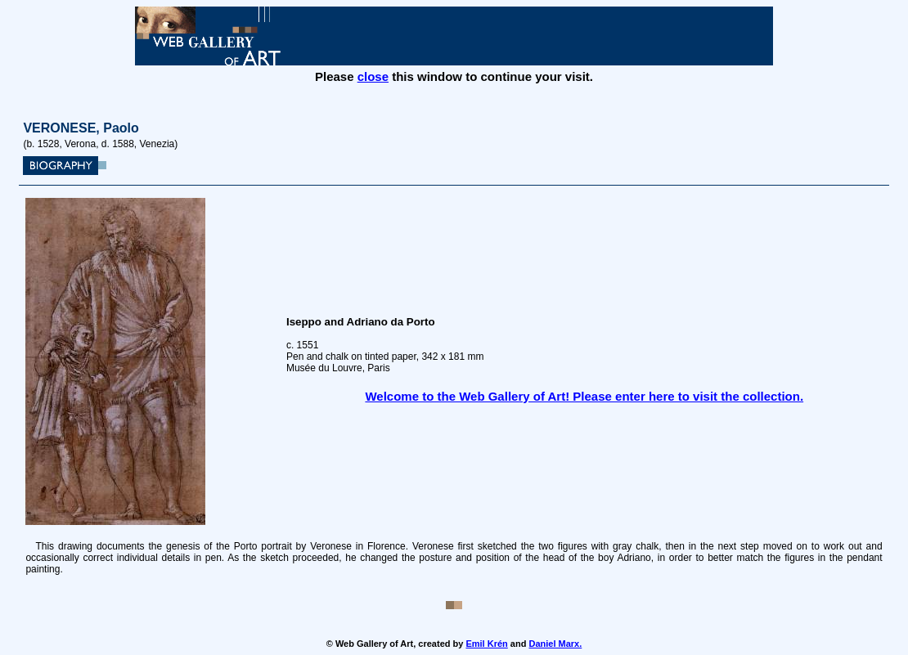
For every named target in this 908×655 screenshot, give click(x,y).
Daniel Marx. (555, 643)
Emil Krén (486, 643)
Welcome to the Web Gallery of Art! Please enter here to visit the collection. (584, 396)
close (373, 76)
